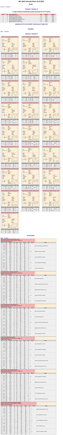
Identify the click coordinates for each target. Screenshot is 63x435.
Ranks (31, 4)
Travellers (2, 6)
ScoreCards (8, 6)
